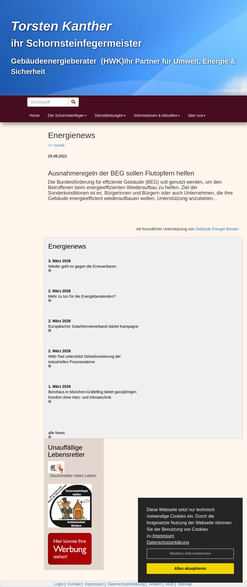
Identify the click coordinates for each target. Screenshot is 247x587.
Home (34, 115)
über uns (197, 115)
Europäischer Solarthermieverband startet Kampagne (93, 326)
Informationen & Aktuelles (157, 115)
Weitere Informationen (190, 553)
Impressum (163, 536)
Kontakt (74, 584)
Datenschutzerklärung (168, 542)
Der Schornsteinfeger (67, 115)
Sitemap (185, 584)
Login (58, 584)
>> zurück (56, 145)
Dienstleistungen (110, 115)
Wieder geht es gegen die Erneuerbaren (82, 266)
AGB (169, 584)
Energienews (67, 246)
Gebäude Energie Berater (217, 229)
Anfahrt (155, 584)
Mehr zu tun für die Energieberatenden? (82, 296)
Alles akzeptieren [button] (190, 568)
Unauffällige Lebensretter (66, 451)
